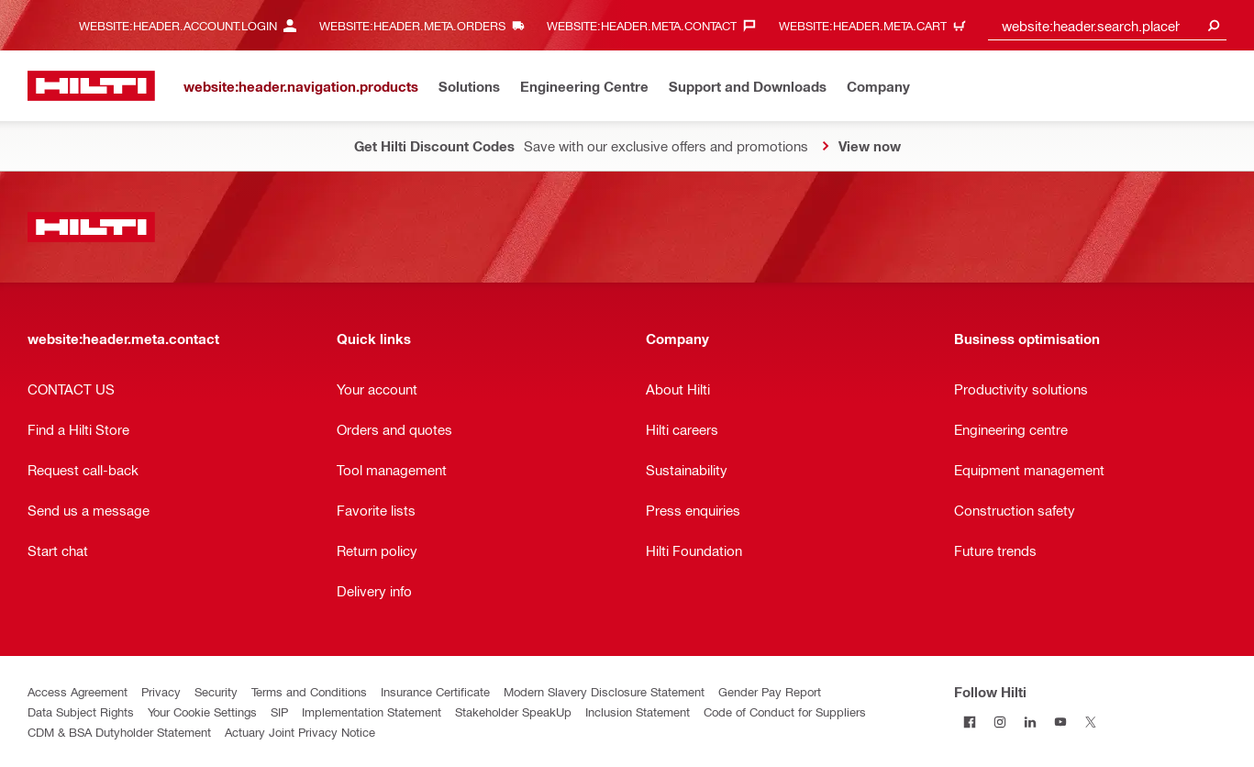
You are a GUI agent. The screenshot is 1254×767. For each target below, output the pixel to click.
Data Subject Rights (81, 711)
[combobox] (1107, 25)
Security (216, 691)
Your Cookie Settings (202, 711)
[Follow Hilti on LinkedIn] (1030, 721)
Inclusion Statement (637, 711)
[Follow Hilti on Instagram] (999, 721)
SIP (279, 711)
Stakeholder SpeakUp (513, 711)
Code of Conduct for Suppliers (785, 711)
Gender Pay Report (769, 691)
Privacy (161, 691)
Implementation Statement (371, 711)
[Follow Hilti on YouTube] (1060, 721)
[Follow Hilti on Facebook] (969, 721)
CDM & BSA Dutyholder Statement (119, 732)
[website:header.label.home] (91, 86)
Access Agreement (78, 691)
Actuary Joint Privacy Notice (300, 732)
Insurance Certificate (435, 691)
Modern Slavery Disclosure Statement (604, 691)
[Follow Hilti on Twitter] (1090, 721)
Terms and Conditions (309, 691)
